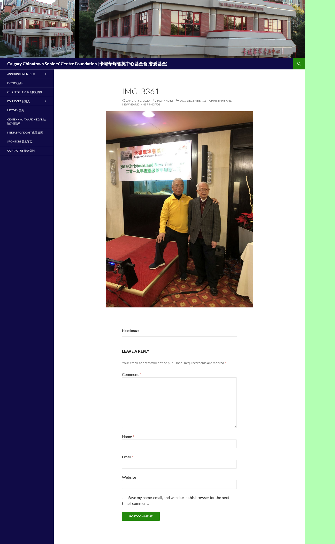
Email (127, 457)
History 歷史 (15, 110)
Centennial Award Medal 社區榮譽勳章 (26, 121)
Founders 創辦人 (18, 101)
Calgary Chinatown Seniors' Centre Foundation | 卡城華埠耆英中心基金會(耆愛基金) (87, 63)
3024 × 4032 (165, 100)
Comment (131, 374)
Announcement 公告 (21, 73)
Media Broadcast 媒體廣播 (25, 132)
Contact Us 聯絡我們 (21, 150)
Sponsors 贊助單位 (19, 141)
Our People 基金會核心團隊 (25, 92)
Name (128, 436)
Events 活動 (15, 83)
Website (129, 477)
